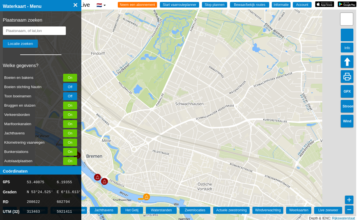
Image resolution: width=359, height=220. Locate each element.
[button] (104, 181)
